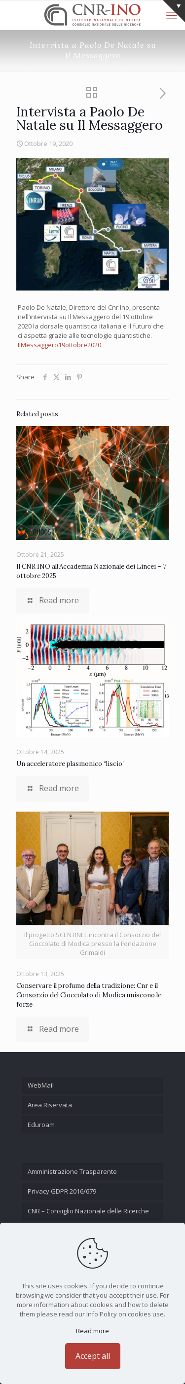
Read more (92, 1330)
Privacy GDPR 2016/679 (62, 1191)
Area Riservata (50, 1104)
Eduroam (41, 1124)
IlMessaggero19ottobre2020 (59, 344)
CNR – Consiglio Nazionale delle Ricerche (88, 1210)
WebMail (41, 1085)
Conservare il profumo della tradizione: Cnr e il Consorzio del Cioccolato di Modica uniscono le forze (88, 995)
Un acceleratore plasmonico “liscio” (70, 764)
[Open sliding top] (174, 11)
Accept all (92, 1355)
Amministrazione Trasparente (72, 1171)
